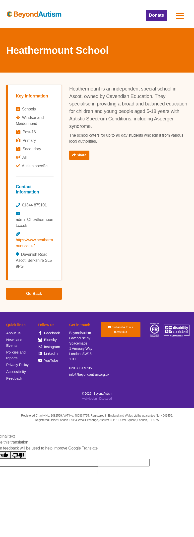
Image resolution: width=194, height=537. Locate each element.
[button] (180, 15)
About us (13, 333)
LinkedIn (48, 353)
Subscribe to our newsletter (120, 330)
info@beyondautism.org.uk (89, 374)
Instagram (49, 347)
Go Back (34, 293)
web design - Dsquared (97, 398)
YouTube (48, 360)
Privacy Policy (17, 364)
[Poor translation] (18, 455)
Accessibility (16, 371)
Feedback (14, 378)
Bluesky (47, 340)
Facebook (49, 333)
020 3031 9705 (80, 368)
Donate (156, 15)
